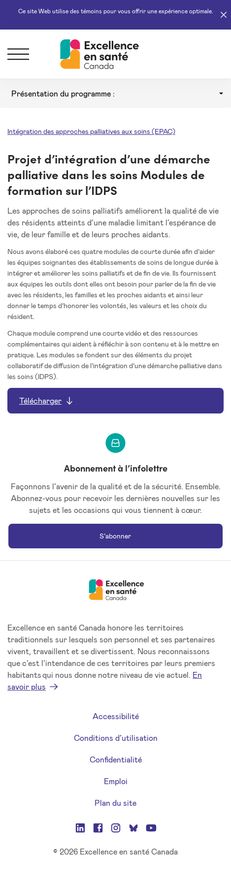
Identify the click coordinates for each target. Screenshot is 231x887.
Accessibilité (116, 716)
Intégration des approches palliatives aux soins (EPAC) (91, 131)
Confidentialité (116, 759)
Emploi (116, 781)
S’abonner (115, 536)
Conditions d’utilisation (116, 737)
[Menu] (18, 54)
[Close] (224, 15)
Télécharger (40, 400)
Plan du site (115, 802)
